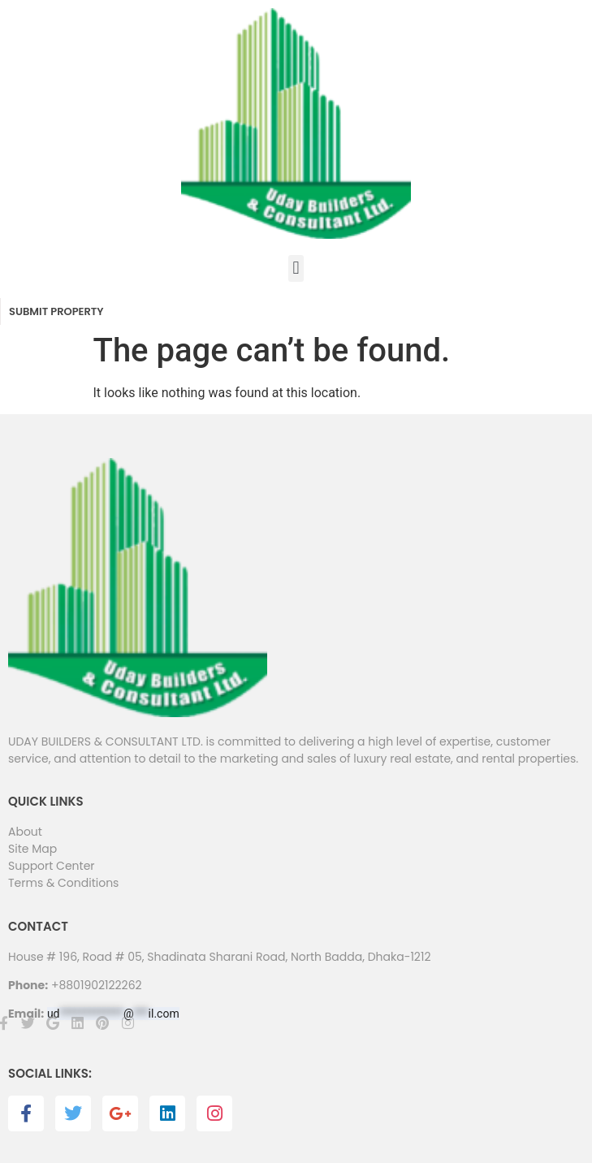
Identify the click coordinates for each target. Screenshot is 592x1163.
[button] (296, 268)
